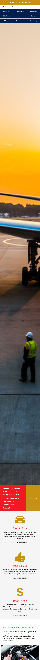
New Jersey (33, 21)
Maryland (33, 16)
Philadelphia (20, 21)
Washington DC (19, 11)
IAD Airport (33, 11)
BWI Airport (6, 11)
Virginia (20, 16)
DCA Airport (6, 16)
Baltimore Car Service (9, 7)
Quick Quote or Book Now (20, 3)
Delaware (6, 21)
